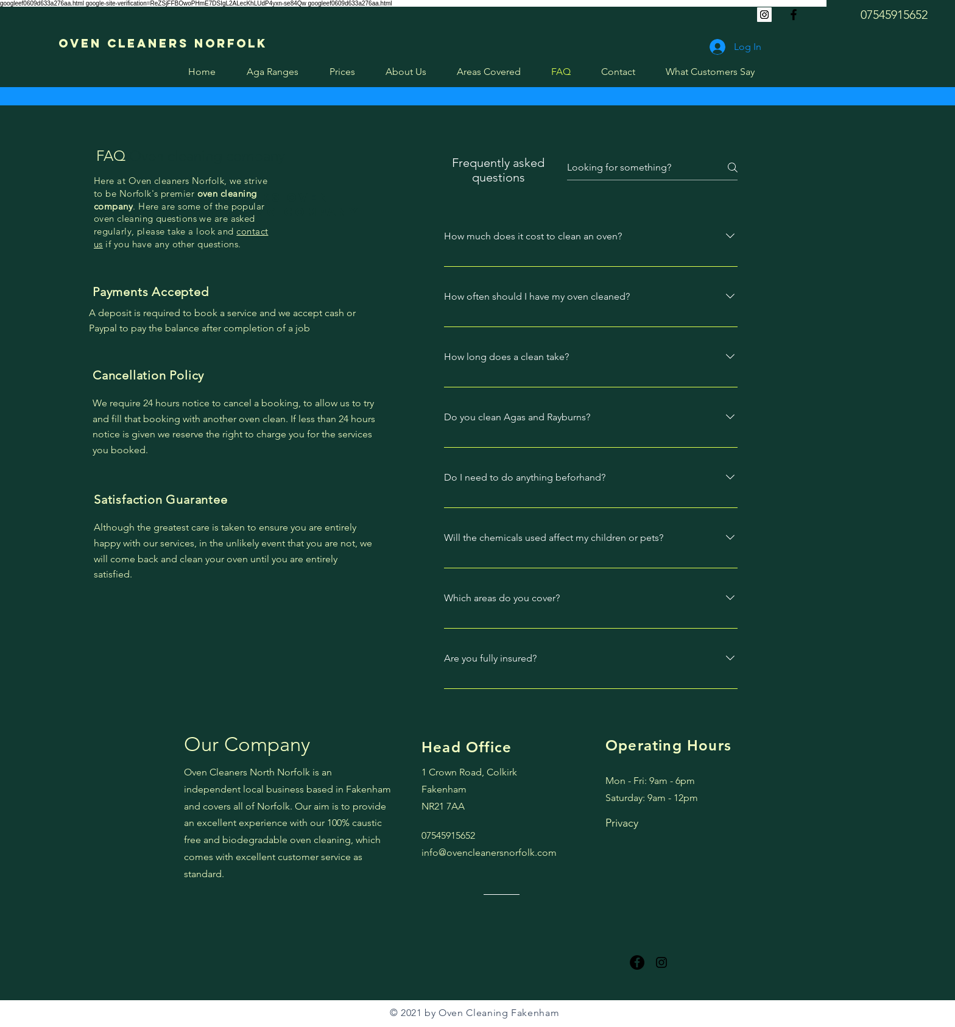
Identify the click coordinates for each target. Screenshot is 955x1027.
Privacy (621, 823)
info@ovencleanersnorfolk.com (489, 852)
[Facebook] (637, 962)
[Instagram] (764, 14)
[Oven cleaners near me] (793, 14)
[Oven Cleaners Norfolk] (162, 44)
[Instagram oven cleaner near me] (661, 962)
